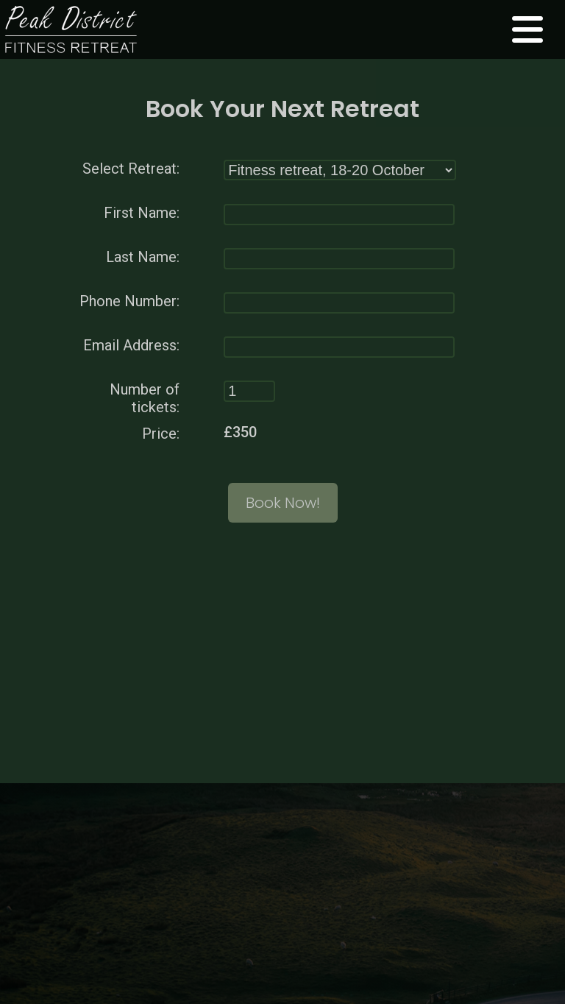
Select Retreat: (131, 168)
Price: (161, 433)
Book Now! (283, 502)
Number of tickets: (145, 397)
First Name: (142, 212)
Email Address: (131, 344)
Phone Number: (129, 300)
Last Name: (143, 256)
